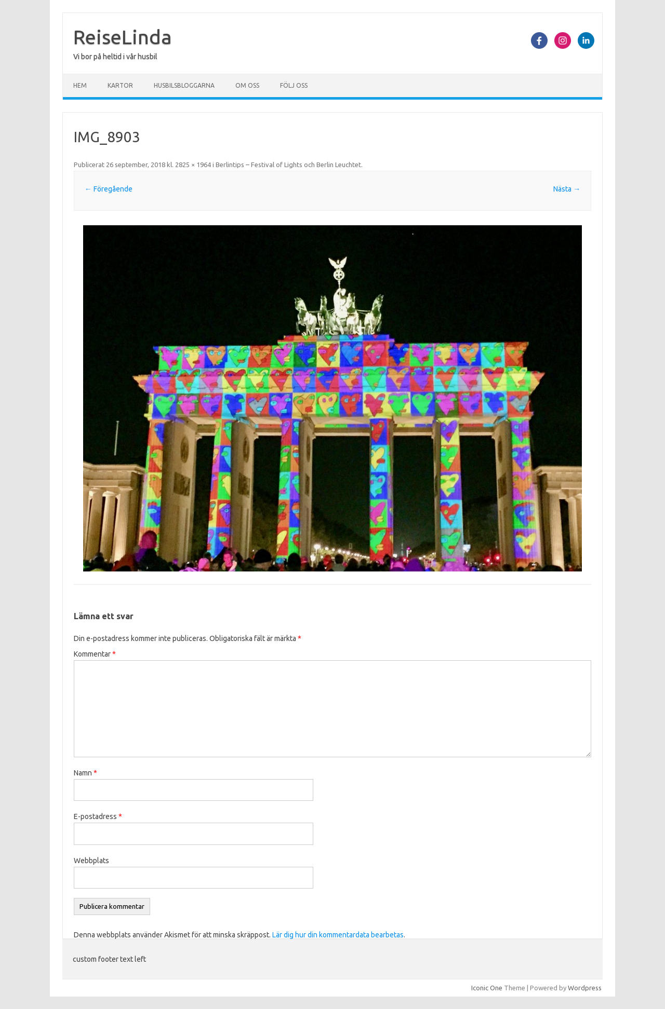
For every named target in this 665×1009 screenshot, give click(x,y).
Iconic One (486, 987)
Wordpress (585, 987)
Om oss (247, 85)
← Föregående (108, 189)
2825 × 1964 (193, 164)
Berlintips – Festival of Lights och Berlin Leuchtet (288, 164)
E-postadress (98, 816)
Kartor (120, 85)
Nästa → (566, 189)
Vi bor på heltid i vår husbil (115, 56)
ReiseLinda (122, 37)
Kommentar (95, 654)
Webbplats (91, 860)
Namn (85, 773)
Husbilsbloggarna (184, 85)
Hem (80, 85)
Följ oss (294, 85)
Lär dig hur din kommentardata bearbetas (338, 935)
